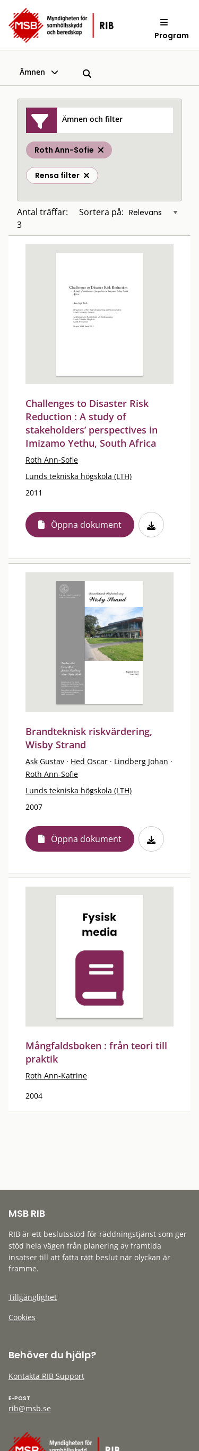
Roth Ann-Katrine (56, 1075)
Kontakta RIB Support (46, 1376)
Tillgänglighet (32, 1297)
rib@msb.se (29, 1408)
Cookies (22, 1317)
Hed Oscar (89, 761)
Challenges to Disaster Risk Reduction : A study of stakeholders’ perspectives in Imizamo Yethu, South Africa (91, 423)
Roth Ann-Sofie (51, 460)
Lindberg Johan (141, 761)
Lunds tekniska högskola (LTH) (78, 476)
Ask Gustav (44, 761)
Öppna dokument (86, 524)
